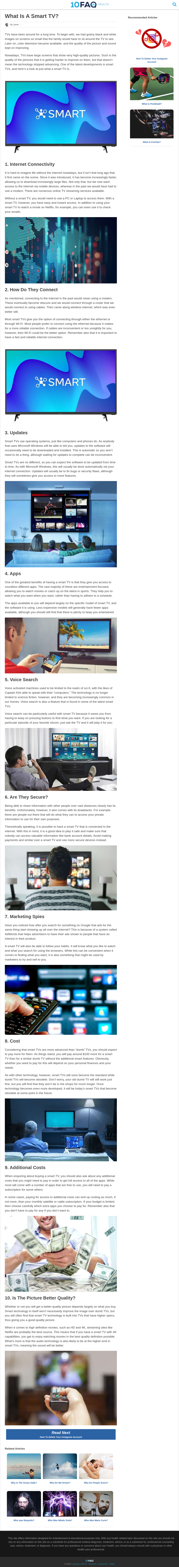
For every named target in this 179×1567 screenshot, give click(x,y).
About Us (92, 1564)
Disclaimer (103, 1564)
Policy (112, 1564)
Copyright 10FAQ (79, 1564)
